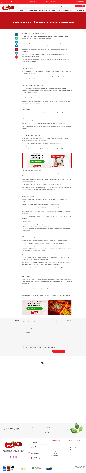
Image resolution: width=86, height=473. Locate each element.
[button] (65, 6)
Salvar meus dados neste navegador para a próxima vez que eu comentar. (39, 347)
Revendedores (32, 19)
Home (26, 19)
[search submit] (55, 6)
